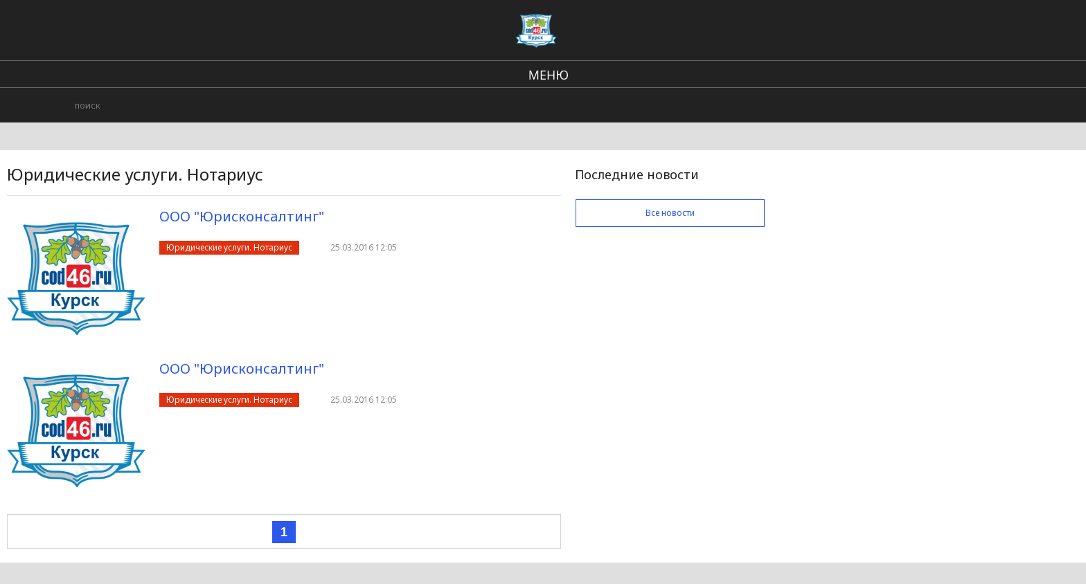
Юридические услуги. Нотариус (229, 247)
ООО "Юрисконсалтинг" (241, 216)
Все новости (670, 212)
